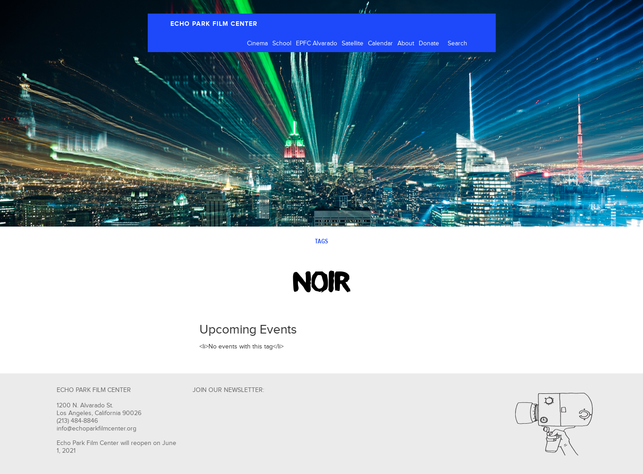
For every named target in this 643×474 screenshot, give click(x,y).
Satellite (352, 43)
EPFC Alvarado (316, 43)
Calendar (380, 43)
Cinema (257, 43)
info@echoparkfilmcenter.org (96, 428)
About (405, 43)
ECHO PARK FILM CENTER (213, 24)
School (281, 43)
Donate (429, 43)
